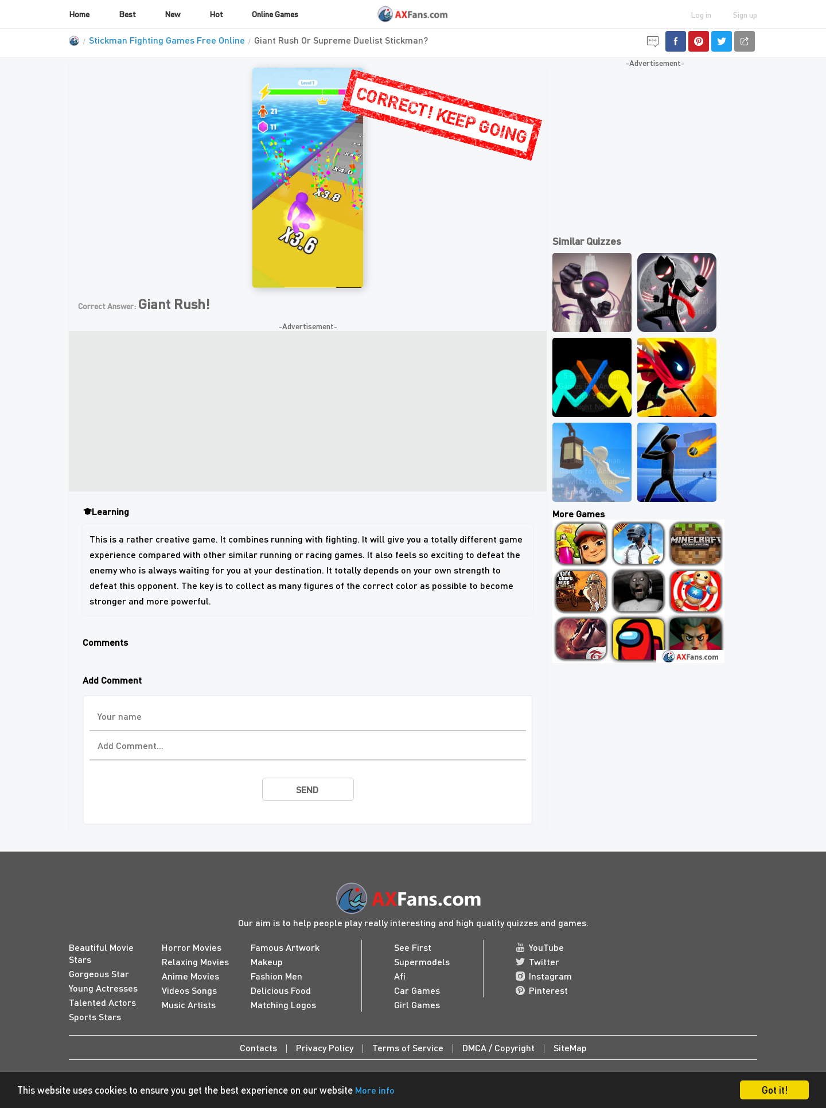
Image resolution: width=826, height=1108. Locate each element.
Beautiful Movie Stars (101, 953)
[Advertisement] (308, 411)
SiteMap (570, 1047)
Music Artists (189, 1004)
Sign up (745, 14)
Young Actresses (103, 988)
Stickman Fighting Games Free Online (167, 40)
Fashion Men (276, 976)
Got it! (775, 1089)
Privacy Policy (324, 1047)
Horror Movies (191, 947)
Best (127, 14)
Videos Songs (189, 990)
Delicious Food (281, 990)
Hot (216, 14)
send (307, 789)
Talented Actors (102, 1002)
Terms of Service (407, 1047)
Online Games (275, 14)
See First (412, 947)
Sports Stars (95, 1017)
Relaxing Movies (195, 961)
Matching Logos (283, 1004)
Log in (701, 14)
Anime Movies (190, 976)
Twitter (537, 961)
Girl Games (417, 1004)
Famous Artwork (285, 947)
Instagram (544, 976)
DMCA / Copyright (498, 1047)
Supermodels (422, 961)
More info (375, 1090)
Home (79, 14)
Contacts (258, 1047)
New (172, 14)
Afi (400, 976)
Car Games (417, 990)
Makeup (267, 961)
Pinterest (542, 990)
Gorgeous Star (99, 973)
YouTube (540, 947)
